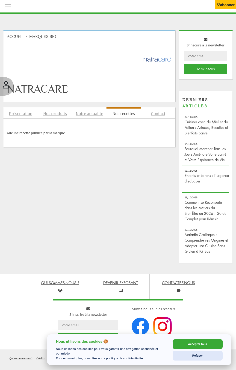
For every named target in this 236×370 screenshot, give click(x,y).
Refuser (197, 355)
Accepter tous (197, 344)
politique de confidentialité (124, 358)
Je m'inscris (205, 69)
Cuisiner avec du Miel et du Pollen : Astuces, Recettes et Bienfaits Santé (206, 127)
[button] (6, 5)
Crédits (40, 358)
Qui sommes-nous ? (20, 358)
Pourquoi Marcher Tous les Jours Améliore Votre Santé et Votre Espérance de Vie (205, 154)
